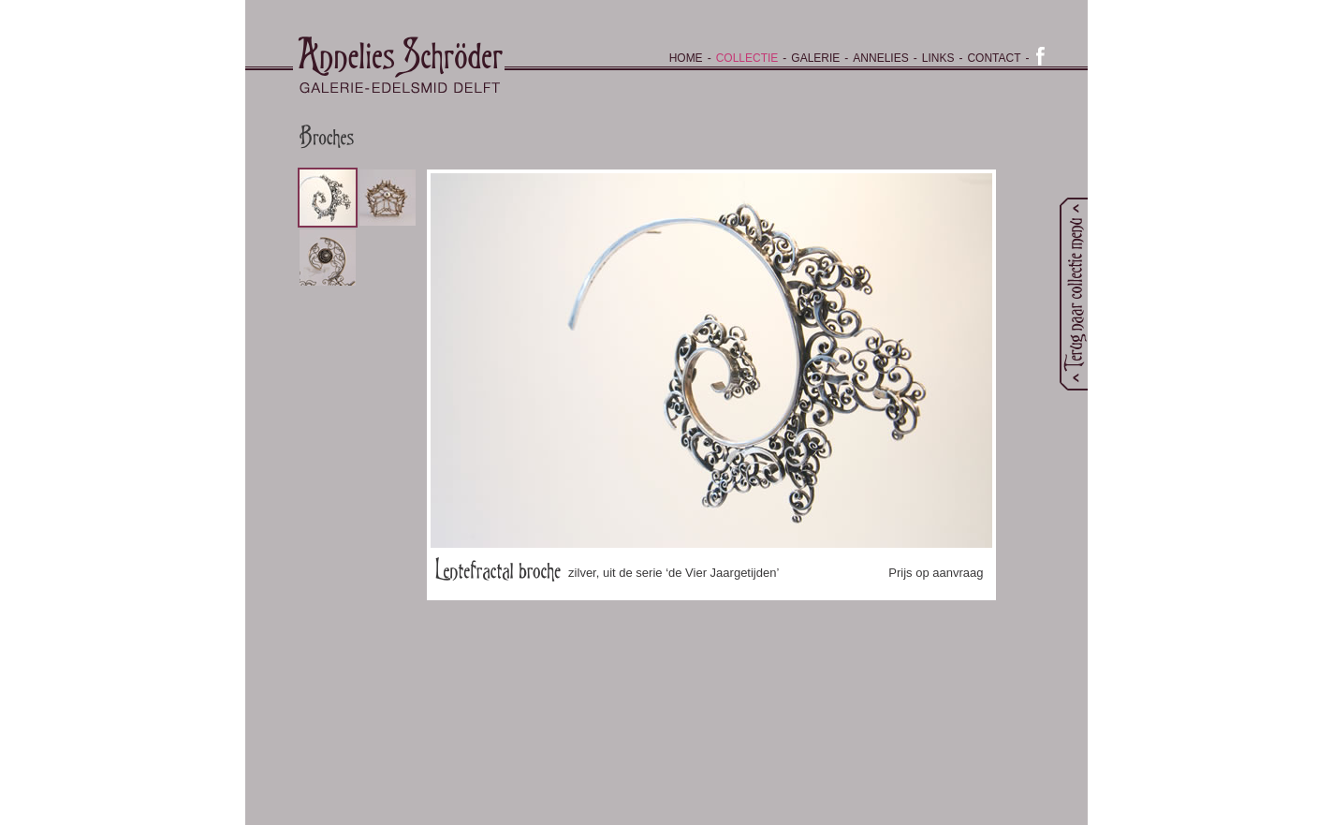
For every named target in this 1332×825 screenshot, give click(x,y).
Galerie (815, 58)
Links (938, 58)
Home (686, 58)
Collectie (747, 58)
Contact (993, 58)
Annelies (880, 58)
